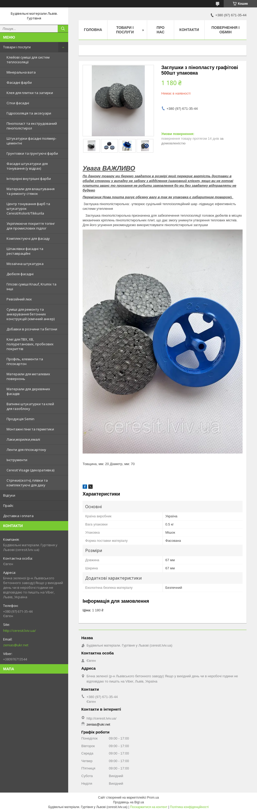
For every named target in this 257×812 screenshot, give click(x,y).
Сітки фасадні (18, 103)
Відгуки (9, 495)
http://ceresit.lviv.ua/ (19, 630)
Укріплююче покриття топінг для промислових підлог (31, 226)
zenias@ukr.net (15, 645)
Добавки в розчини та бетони (32, 329)
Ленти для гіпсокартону (26, 449)
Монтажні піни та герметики (30, 429)
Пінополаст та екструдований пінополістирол (32, 126)
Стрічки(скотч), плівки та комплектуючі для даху (27, 482)
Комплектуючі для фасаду (28, 238)
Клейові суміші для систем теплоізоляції (28, 59)
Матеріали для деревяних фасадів (28, 391)
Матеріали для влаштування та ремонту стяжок (31, 191)
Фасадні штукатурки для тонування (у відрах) (27, 166)
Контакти (189, 30)
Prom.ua (153, 797)
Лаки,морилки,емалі (23, 439)
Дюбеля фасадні (20, 274)
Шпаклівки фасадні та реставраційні (25, 251)
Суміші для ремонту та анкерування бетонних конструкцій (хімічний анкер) (31, 314)
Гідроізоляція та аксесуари (29, 113)
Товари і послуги (17, 47)
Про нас (160, 29)
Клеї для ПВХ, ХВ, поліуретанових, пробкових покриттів (30, 344)
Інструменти (17, 459)
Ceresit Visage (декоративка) (30, 470)
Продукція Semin (20, 419)
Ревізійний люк (19, 299)
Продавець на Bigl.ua (128, 802)
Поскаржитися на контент (148, 807)
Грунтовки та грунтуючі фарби (32, 153)
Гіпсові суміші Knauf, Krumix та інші (31, 286)
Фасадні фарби (19, 82)
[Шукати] (63, 29)
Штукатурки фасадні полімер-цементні (31, 140)
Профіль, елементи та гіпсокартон (25, 361)
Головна (93, 30)
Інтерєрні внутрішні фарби (29, 178)
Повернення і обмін (225, 29)
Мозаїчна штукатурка (25, 263)
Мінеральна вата (21, 72)
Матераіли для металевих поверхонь (28, 376)
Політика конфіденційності (189, 807)
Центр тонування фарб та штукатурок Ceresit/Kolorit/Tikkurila (28, 208)
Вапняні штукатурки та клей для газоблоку (30, 406)
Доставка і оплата (18, 515)
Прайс (8, 505)
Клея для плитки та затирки (30, 92)
